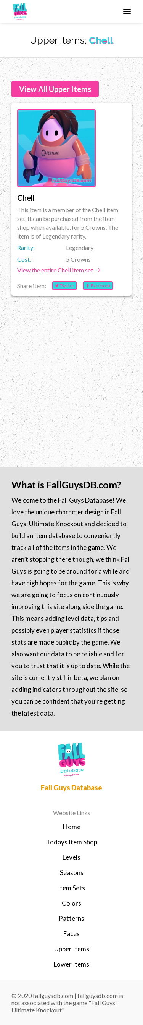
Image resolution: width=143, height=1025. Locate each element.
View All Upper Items (55, 88)
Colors (71, 903)
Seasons (72, 873)
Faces (71, 934)
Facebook (98, 285)
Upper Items (71, 949)
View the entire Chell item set (59, 270)
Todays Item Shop (71, 842)
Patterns (71, 918)
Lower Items (71, 964)
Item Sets (71, 888)
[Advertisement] (71, 373)
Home (71, 827)
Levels (71, 857)
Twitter (64, 285)
